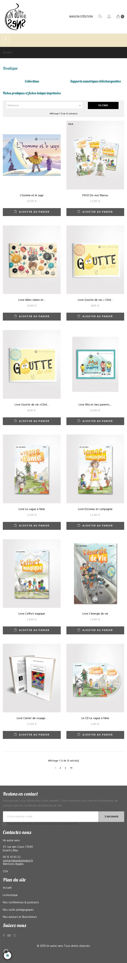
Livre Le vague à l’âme (32, 509)
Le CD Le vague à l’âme (95, 718)
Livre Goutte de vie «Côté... (32, 404)
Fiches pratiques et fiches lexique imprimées (32, 93)
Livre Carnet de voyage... (32, 718)
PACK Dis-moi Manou (95, 195)
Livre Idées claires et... (31, 300)
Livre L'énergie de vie (95, 614)
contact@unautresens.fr (18, 860)
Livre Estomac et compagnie (95, 509)
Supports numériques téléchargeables (95, 81)
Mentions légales (13, 864)
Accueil (7, 888)
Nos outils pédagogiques (18, 910)
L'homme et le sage (31, 195)
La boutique (10, 895)
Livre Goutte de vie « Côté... (95, 300)
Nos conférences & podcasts (21, 902)
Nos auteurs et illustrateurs (20, 917)
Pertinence (45, 105)
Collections (32, 81)
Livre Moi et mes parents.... (95, 404)
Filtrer (103, 105)
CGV (5, 871)
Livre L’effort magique (31, 614)
